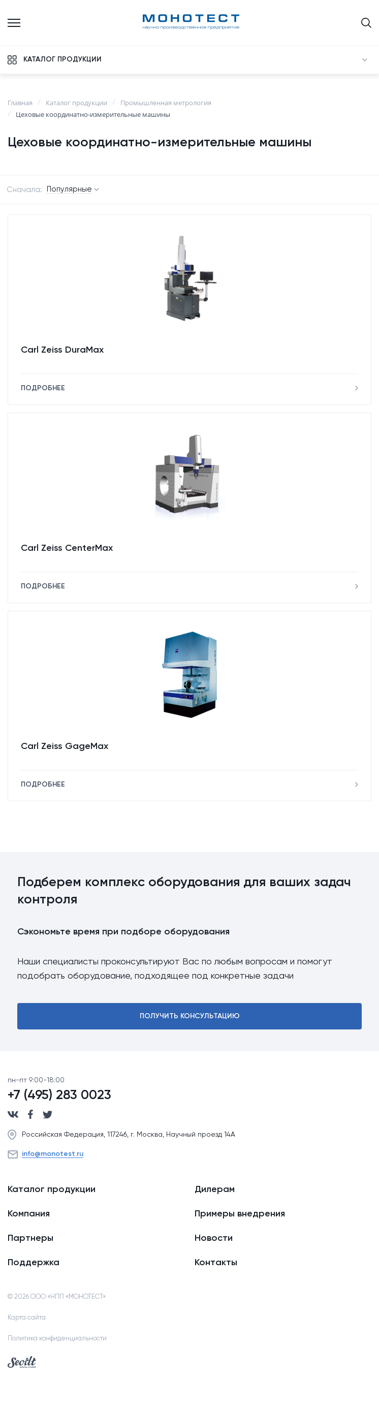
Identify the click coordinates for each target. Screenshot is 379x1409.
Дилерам (215, 1189)
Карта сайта (27, 1317)
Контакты (216, 1262)
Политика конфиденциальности (57, 1338)
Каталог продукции (52, 1189)
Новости (214, 1238)
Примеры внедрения (240, 1213)
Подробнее (43, 388)
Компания (29, 1213)
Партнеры (30, 1238)
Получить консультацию (190, 1016)
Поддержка (33, 1262)
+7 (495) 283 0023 (59, 1095)
